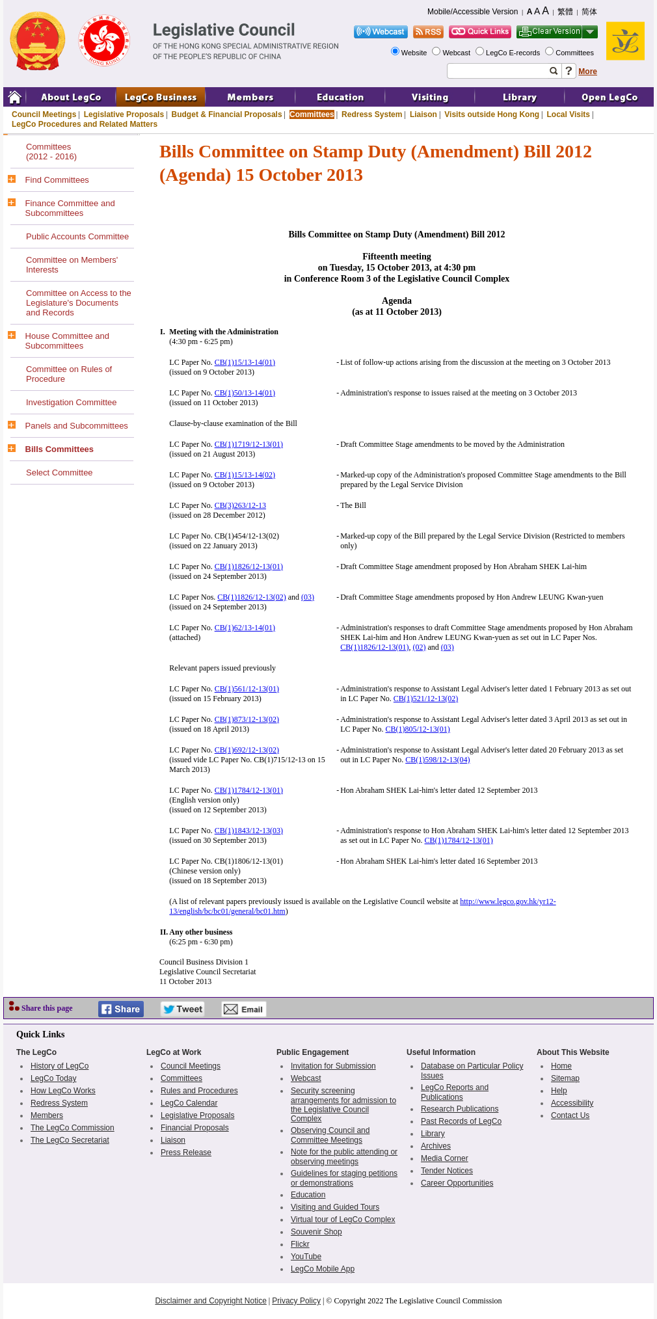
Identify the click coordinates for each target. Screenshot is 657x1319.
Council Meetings (44, 114)
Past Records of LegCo (461, 1121)
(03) (307, 597)
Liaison (423, 114)
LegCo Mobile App (323, 1268)
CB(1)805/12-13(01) (418, 729)
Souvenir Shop (316, 1231)
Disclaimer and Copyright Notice (210, 1300)
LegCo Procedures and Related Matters (84, 124)
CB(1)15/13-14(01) (245, 362)
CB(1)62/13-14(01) (245, 627)
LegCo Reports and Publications (455, 1092)
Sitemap (565, 1078)
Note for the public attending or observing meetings (344, 1156)
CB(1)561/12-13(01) (247, 688)
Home (561, 1066)
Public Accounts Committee (77, 236)
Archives (436, 1146)
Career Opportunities (457, 1183)
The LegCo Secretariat (70, 1140)
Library (433, 1133)
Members (47, 1115)
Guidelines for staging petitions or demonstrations (344, 1178)
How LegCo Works (63, 1090)
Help (559, 1090)
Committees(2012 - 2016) (51, 151)
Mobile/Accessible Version (472, 11)
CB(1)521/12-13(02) (426, 698)
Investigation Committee (71, 402)
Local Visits (567, 114)
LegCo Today (54, 1078)
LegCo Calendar (189, 1103)
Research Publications (459, 1108)
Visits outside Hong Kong (491, 114)
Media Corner (444, 1158)
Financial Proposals (195, 1127)
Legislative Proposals (124, 114)
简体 (589, 11)
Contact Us (570, 1115)
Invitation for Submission (333, 1066)
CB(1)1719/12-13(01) (249, 444)
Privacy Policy (296, 1300)
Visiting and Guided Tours (335, 1207)
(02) (419, 647)
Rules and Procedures (199, 1090)
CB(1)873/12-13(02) (247, 719)
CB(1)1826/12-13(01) (249, 566)
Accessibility (572, 1103)
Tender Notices (447, 1170)
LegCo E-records (514, 53)
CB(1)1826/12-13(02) (251, 597)
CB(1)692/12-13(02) (247, 749)
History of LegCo (59, 1066)
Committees (576, 53)
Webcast (457, 53)
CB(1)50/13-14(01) (245, 392)
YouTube (306, 1256)
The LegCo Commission (72, 1127)
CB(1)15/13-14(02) (245, 474)
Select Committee (59, 472)
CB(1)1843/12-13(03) (249, 830)
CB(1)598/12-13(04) (437, 759)
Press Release (186, 1152)
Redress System (372, 114)
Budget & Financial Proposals (227, 114)
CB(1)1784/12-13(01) (249, 790)
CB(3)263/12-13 (240, 505)
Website (415, 53)
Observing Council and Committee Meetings (330, 1135)
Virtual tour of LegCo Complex (343, 1219)
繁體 (565, 11)
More (587, 71)
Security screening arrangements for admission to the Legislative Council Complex (343, 1104)
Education (308, 1194)
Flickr (300, 1244)
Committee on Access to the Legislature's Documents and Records (78, 302)
